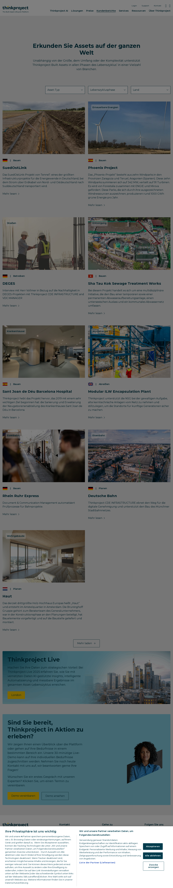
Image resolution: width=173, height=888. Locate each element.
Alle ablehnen (153, 861)
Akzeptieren (153, 852)
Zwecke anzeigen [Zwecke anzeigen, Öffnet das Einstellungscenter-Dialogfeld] (153, 871)
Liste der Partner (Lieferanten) (97, 868)
